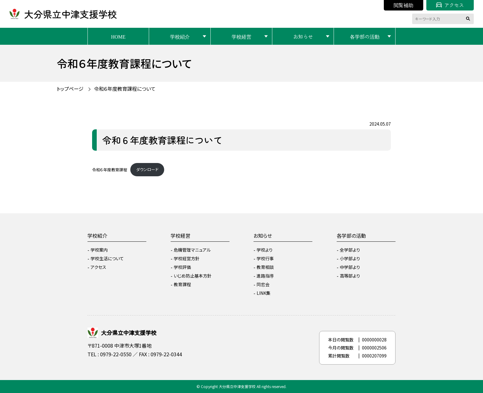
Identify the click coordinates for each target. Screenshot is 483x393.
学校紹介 (180, 36)
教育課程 (182, 284)
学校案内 (99, 250)
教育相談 (265, 267)
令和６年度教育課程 (109, 169)
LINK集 (263, 293)
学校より (265, 250)
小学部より (350, 258)
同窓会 (263, 284)
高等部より (350, 276)
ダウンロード (147, 169)
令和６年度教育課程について (125, 88)
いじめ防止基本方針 (193, 276)
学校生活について (107, 258)
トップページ (70, 88)
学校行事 (265, 258)
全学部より (350, 250)
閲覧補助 (403, 5)
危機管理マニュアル (192, 250)
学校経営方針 (187, 258)
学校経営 (241, 36)
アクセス (450, 5)
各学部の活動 (365, 36)
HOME (118, 36)
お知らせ (303, 36)
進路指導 (265, 276)
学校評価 (182, 267)
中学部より (350, 267)
